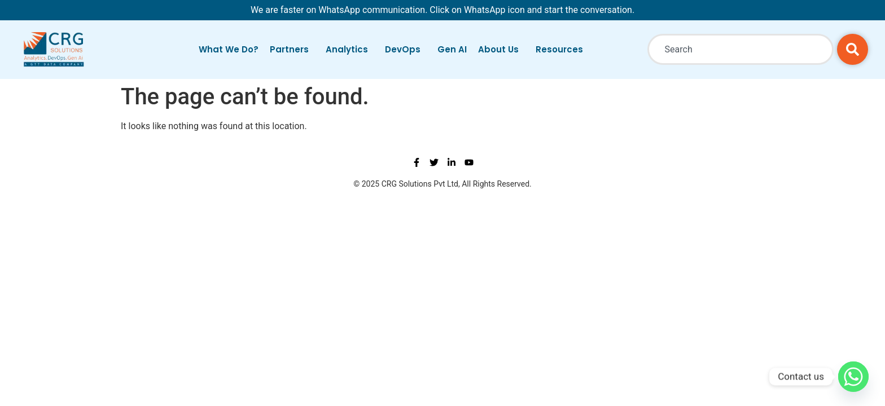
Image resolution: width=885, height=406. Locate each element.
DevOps (405, 49)
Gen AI (452, 49)
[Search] (852, 49)
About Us (501, 49)
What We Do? (229, 49)
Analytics (350, 49)
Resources (562, 49)
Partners (292, 49)
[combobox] (740, 49)
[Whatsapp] (853, 376)
